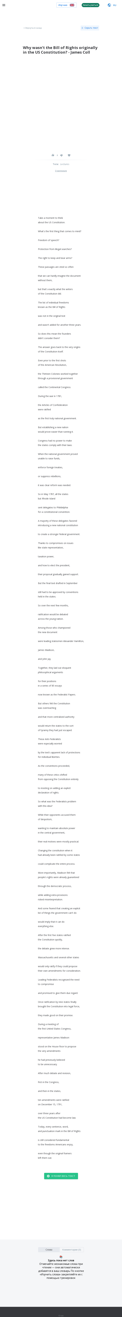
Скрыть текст (89, 28)
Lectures (64, 164)
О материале (61, 171)
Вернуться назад (32, 28)
